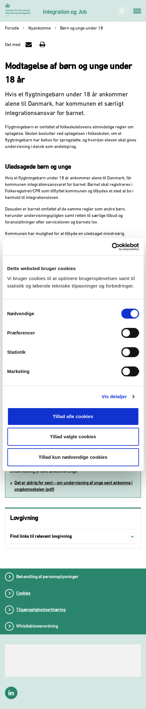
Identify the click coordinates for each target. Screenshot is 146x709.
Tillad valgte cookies (73, 436)
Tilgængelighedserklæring (40, 609)
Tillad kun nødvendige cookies (73, 457)
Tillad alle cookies (73, 416)
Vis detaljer (114, 396)
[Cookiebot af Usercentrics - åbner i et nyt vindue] (111, 247)
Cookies (23, 593)
